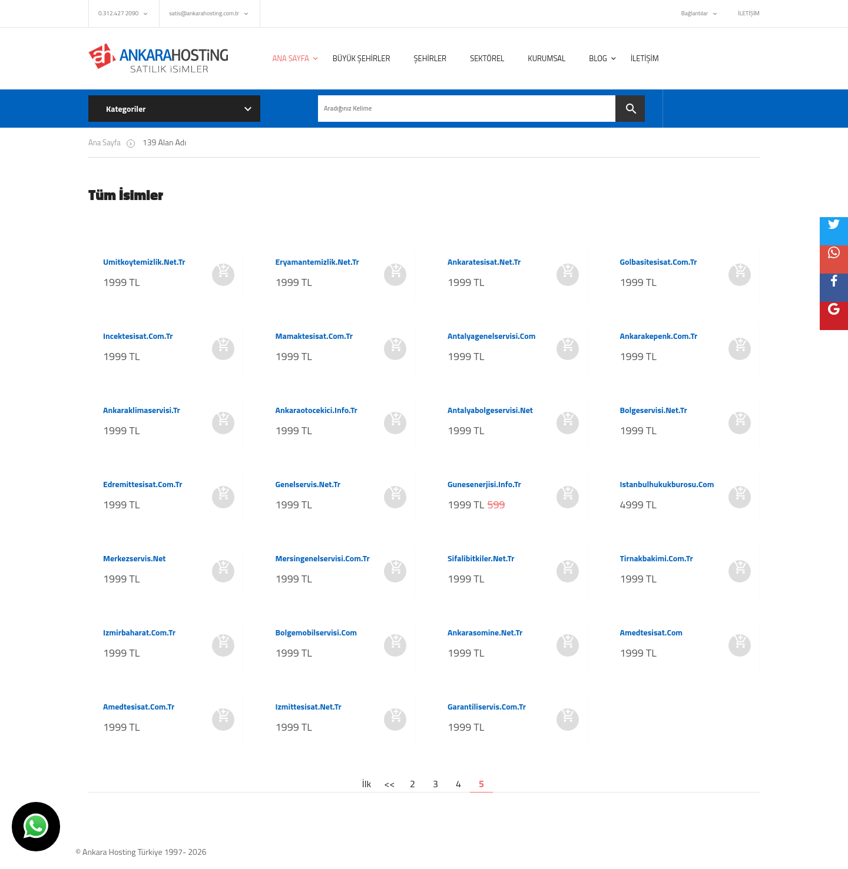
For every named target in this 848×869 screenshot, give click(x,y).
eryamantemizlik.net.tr (317, 262)
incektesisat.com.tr (138, 336)
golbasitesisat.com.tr (658, 262)
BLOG (598, 58)
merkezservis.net (134, 558)
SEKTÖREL (487, 58)
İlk (366, 784)
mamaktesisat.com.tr (314, 336)
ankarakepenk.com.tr (659, 336)
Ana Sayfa (104, 142)
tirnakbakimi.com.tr (656, 558)
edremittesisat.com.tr (142, 484)
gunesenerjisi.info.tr (484, 484)
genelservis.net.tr (308, 484)
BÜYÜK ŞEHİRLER (361, 58)
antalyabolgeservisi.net (490, 410)
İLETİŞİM (749, 13)
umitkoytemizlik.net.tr (144, 262)
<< (390, 784)
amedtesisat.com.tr (138, 706)
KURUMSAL (546, 58)
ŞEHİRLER (429, 58)
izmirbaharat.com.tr (139, 632)
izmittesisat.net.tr (309, 706)
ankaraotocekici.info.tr (316, 410)
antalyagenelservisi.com (492, 336)
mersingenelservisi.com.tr (323, 558)
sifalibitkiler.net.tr (481, 558)
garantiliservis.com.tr (487, 706)
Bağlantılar (694, 13)
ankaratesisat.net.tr (484, 262)
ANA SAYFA (291, 58)
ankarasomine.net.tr (485, 632)
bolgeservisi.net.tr (653, 410)
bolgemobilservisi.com (316, 632)
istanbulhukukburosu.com (667, 484)
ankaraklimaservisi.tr (141, 410)
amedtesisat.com (651, 632)
